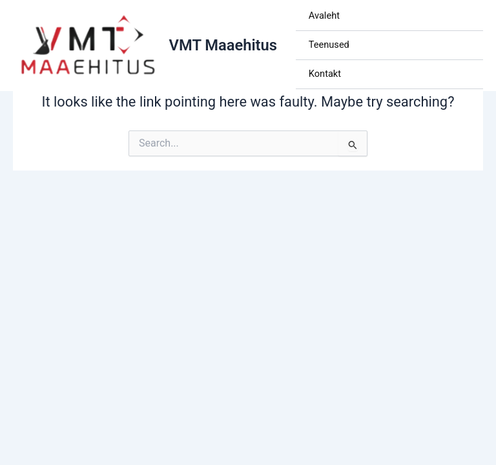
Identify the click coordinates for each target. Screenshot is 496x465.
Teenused (329, 44)
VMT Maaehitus (223, 45)
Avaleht (324, 15)
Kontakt (325, 73)
